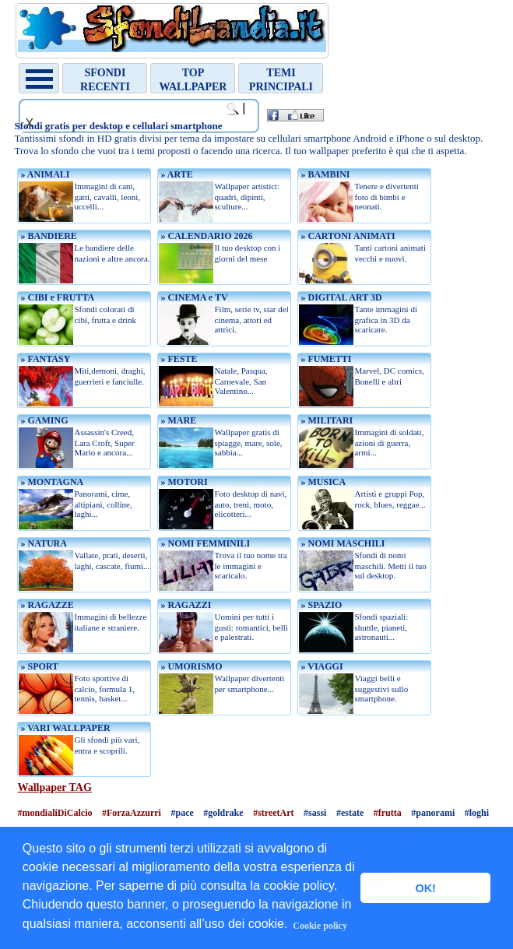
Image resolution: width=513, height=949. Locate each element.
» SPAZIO (320, 604)
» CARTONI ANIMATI (346, 235)
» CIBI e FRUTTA (56, 297)
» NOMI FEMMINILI (204, 543)
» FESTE (177, 358)
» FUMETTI (324, 358)
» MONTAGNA (50, 481)
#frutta (388, 812)
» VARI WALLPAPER (64, 727)
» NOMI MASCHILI (341, 543)
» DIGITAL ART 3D (339, 297)
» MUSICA (322, 481)
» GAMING (43, 420)
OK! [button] (425, 888)
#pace (181, 812)
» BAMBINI (324, 174)
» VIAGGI (320, 666)
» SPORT (38, 666)
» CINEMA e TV (192, 297)
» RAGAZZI (184, 604)
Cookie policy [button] (320, 925)
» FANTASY (44, 358)
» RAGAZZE (45, 604)
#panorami (433, 812)
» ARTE (175, 174)
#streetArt (273, 812)
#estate (350, 812)
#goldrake (223, 812)
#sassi (315, 812)
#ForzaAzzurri (131, 812)
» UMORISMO (190, 666)
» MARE (177, 420)
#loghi (477, 812)
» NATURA (42, 543)
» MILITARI (325, 420)
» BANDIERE (47, 235)
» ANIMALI (43, 174)
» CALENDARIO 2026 (205, 235)
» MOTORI (182, 481)
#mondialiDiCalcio (54, 812)
